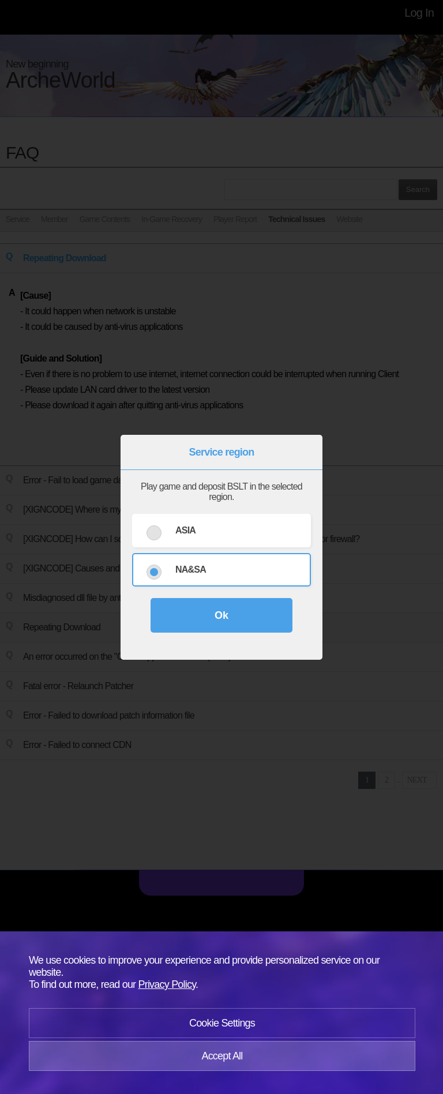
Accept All (221, 1056)
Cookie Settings (222, 1023)
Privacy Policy (167, 984)
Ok (221, 615)
